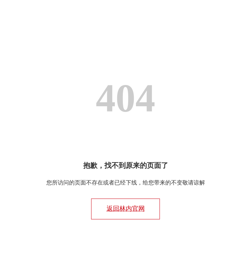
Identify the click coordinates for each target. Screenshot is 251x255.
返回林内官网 (126, 208)
